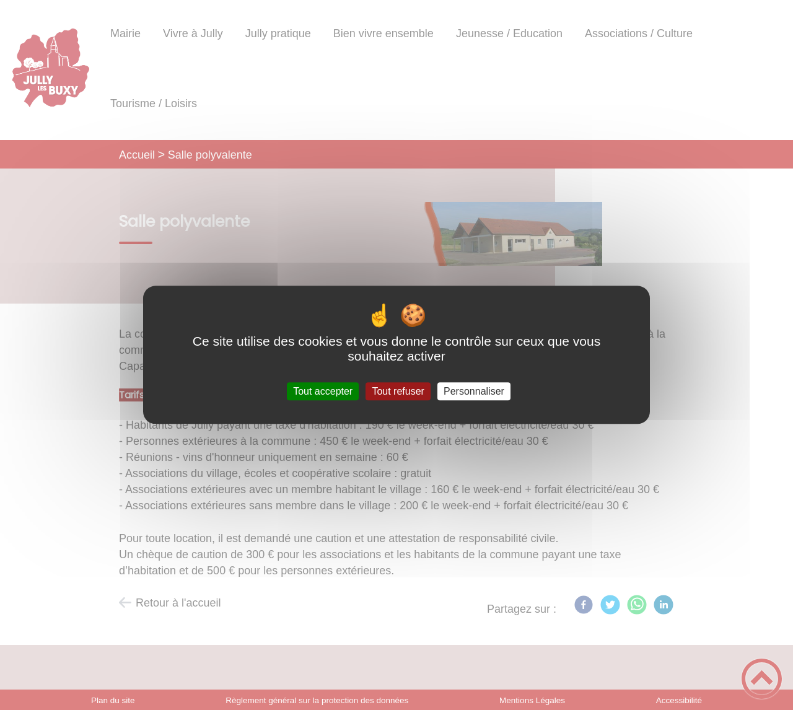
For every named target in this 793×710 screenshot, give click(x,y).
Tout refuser (398, 391)
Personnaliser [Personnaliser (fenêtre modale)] (474, 391)
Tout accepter (323, 391)
